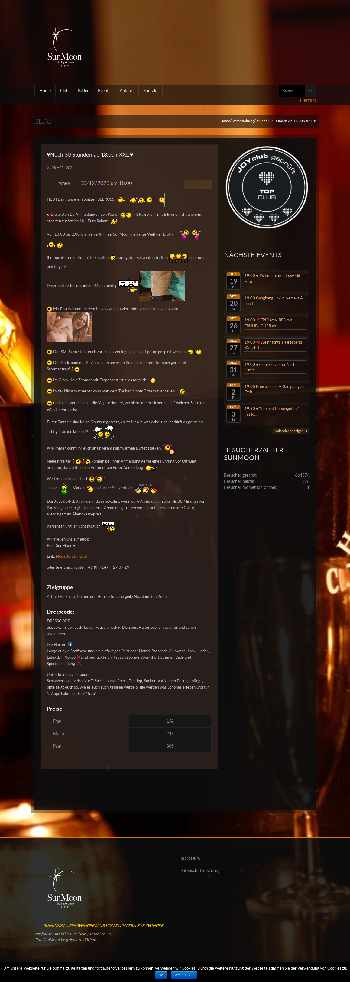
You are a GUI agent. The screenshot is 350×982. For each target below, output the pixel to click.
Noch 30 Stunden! (71, 556)
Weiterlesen (183, 975)
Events (104, 90)
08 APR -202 (62, 167)
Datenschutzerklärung (200, 870)
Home (45, 90)
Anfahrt (127, 90)
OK (161, 975)
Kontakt (150, 90)
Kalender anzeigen (291, 430)
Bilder (83, 90)
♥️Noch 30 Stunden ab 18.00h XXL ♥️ (90, 154)
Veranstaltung (243, 120)
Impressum (190, 858)
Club (64, 90)
